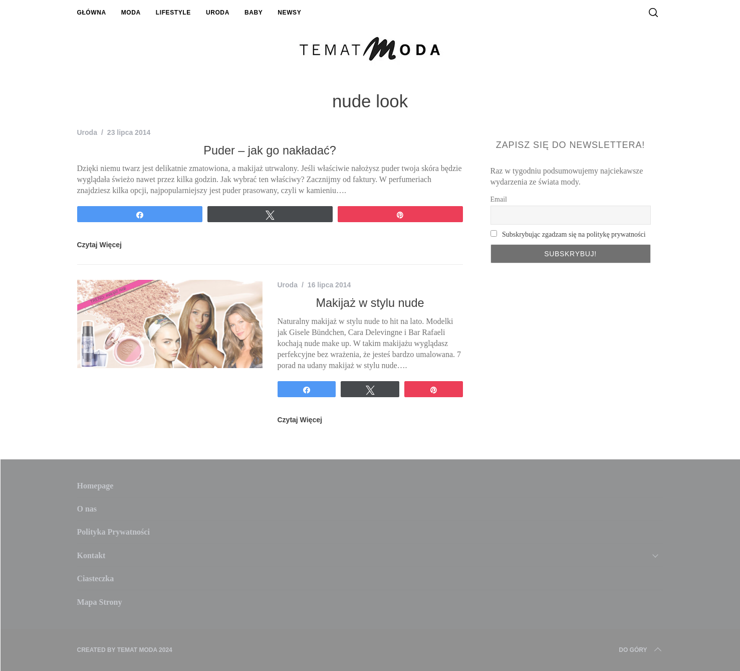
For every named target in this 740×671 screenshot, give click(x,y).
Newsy (289, 12)
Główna (91, 12)
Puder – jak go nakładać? (269, 150)
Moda (131, 12)
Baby (253, 12)
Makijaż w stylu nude (370, 302)
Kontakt (91, 555)
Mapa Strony (99, 602)
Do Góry (641, 649)
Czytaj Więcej (99, 245)
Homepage (95, 485)
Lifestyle (173, 12)
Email (498, 199)
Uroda (217, 12)
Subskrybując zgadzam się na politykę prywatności (574, 234)
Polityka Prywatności (113, 532)
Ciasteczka (95, 578)
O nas (87, 509)
